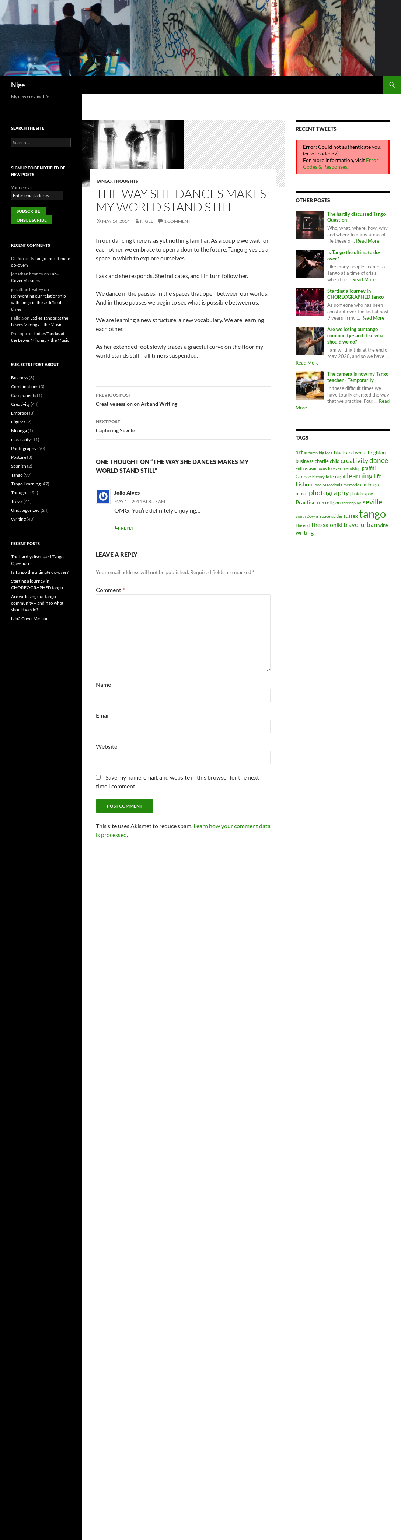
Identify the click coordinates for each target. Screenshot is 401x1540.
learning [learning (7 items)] (360, 475)
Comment (110, 589)
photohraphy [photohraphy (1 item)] (361, 493)
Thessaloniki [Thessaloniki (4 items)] (326, 524)
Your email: (22, 187)
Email (103, 715)
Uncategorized (25, 510)
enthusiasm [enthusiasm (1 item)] (306, 468)
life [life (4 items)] (377, 475)
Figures (18, 422)
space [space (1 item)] (325, 516)
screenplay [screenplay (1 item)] (351, 502)
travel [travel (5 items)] (352, 524)
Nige (18, 85)
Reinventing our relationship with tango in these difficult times (38, 302)
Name (103, 684)
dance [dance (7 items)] (378, 460)
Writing (18, 519)
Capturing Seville (183, 425)
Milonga (19, 430)
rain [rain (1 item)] (320, 502)
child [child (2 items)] (334, 461)
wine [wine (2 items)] (383, 525)
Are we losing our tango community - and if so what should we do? (356, 336)
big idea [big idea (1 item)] (326, 452)
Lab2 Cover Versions (30, 618)
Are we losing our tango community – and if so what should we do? (37, 603)
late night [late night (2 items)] (336, 476)
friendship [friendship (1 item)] (351, 468)
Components (23, 395)
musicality (21, 439)
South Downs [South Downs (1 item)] (307, 516)
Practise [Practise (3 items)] (306, 502)
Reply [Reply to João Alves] (127, 528)
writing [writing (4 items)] (305, 532)
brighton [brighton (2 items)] (377, 453)
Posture (18, 457)
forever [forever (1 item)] (334, 468)
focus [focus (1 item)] (322, 468)
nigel (146, 221)
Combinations (24, 386)
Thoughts (126, 181)
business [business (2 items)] (305, 461)
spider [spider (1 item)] (336, 516)
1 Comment (177, 221)
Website (106, 746)
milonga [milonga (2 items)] (370, 485)
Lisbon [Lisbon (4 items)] (304, 484)
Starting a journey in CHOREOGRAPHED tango (355, 294)
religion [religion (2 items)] (333, 503)
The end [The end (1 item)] (303, 525)
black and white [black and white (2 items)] (350, 453)
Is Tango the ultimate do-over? (40, 572)
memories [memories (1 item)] (352, 484)
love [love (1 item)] (317, 484)
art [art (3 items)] (299, 452)
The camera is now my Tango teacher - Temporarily (357, 377)
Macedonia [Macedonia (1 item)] (332, 484)
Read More (367, 241)
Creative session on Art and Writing (183, 399)
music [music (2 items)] (302, 493)
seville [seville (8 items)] (372, 501)
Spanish (18, 466)
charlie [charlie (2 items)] (322, 461)
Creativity (20, 404)
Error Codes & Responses (341, 163)
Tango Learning (26, 483)
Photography (23, 448)
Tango (104, 181)
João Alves (127, 492)
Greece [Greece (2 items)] (303, 476)
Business (19, 377)
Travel (17, 501)
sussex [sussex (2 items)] (351, 516)
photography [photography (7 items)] (329, 492)
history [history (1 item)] (318, 476)
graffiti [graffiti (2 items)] (369, 468)
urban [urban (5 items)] (369, 524)
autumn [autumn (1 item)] (311, 452)
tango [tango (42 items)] (372, 513)
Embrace (19, 413)
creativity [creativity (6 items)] (354, 460)
